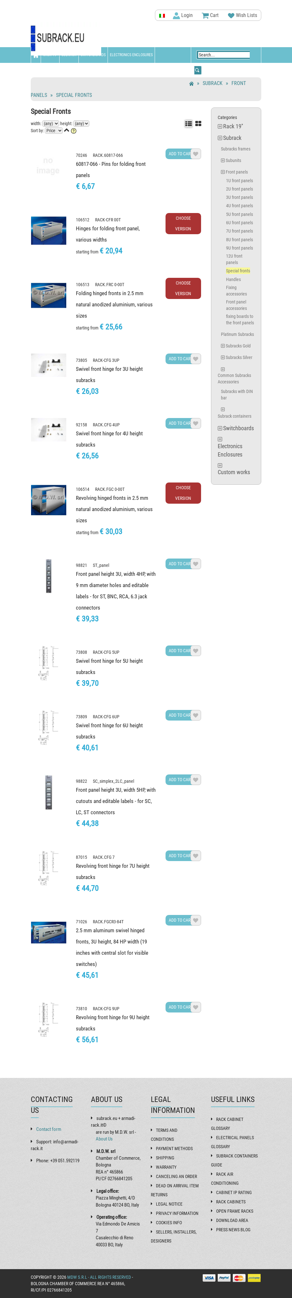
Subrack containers (234, 416)
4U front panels (239, 205)
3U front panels (239, 197)
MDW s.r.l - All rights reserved (99, 1277)
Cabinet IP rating (234, 1192)
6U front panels (239, 222)
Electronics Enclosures (131, 55)
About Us (104, 1139)
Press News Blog (233, 1229)
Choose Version (183, 223)
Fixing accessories (236, 290)
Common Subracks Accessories (234, 378)
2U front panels (239, 189)
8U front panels (239, 239)
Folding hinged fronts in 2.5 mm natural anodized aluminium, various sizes (114, 304)
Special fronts (74, 95)
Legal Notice (169, 1204)
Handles (233, 279)
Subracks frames (235, 148)
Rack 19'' (50, 55)
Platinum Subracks (237, 334)
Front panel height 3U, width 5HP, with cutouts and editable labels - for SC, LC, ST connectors (116, 801)
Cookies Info (169, 1222)
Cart (210, 15)
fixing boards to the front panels (240, 319)
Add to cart (180, 153)
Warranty (166, 1167)
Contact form (48, 1129)
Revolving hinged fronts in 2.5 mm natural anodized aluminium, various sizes (114, 509)
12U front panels (234, 259)
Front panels (237, 172)
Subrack (69, 55)
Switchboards (93, 55)
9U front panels (239, 248)
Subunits (233, 160)
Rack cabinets (231, 1201)
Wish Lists (242, 15)
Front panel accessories (236, 305)
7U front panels (239, 231)
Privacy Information (177, 1213)
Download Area (232, 1220)
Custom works (45, 70)
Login (183, 15)
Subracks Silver (239, 357)
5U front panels (239, 214)
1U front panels (239, 180)
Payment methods (174, 1148)
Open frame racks (234, 1211)
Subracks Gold (238, 345)
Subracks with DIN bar (237, 394)
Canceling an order (176, 1176)
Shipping (165, 1157)
